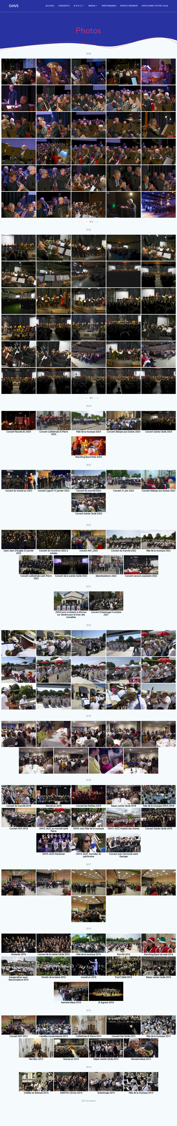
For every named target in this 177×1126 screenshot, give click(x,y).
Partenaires (109, 5)
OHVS (13, 6)
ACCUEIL (50, 5)
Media (92, 5)
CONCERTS (64, 5)
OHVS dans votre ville (155, 5)
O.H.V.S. (78, 5)
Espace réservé (129, 5)
